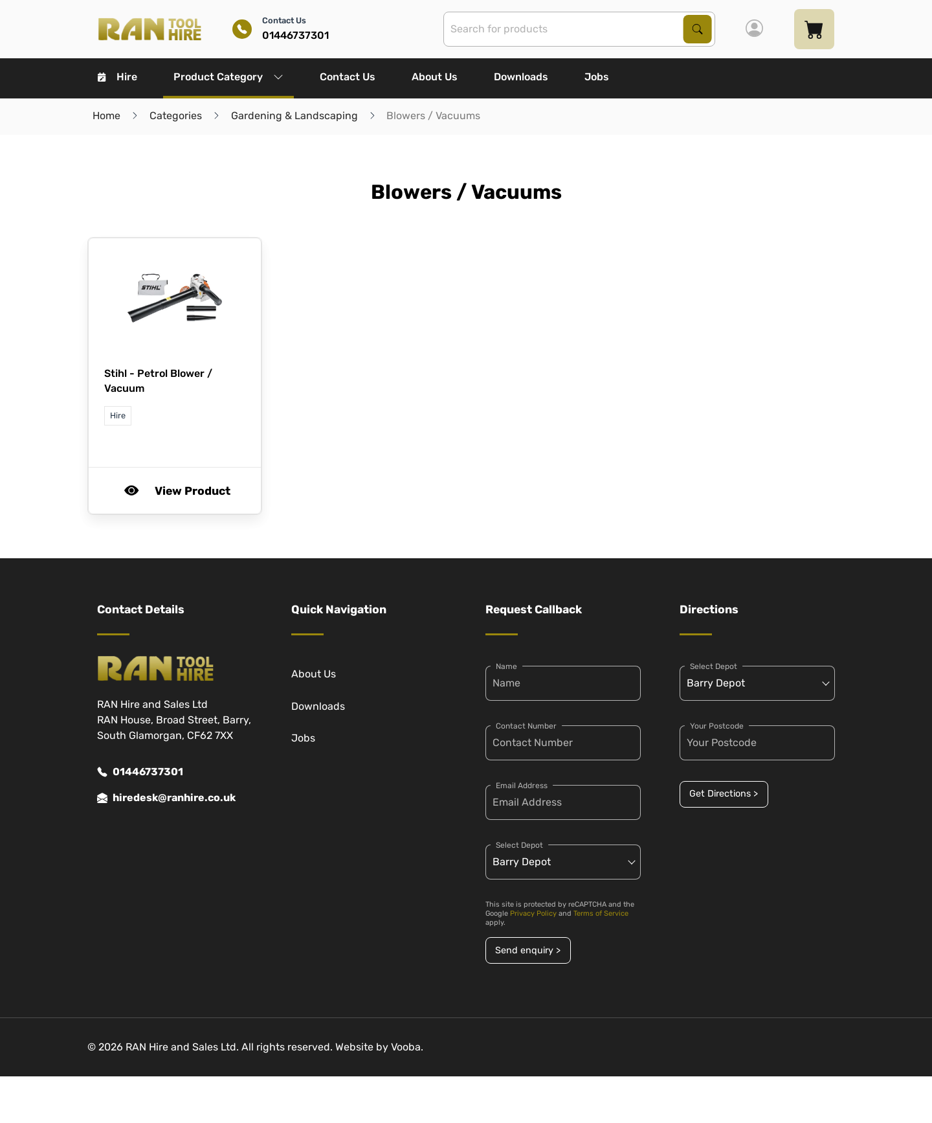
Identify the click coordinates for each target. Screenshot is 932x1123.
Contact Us (347, 77)
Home (106, 115)
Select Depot (519, 845)
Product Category (228, 77)
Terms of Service (600, 913)
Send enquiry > (527, 950)
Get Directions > (723, 793)
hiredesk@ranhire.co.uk (166, 798)
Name (506, 666)
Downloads (521, 77)
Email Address (522, 785)
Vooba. (407, 1047)
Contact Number (526, 726)
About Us (435, 77)
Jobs (596, 77)
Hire (117, 77)
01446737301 (140, 772)
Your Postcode (717, 726)
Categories (176, 115)
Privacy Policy (533, 913)
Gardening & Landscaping (294, 115)
